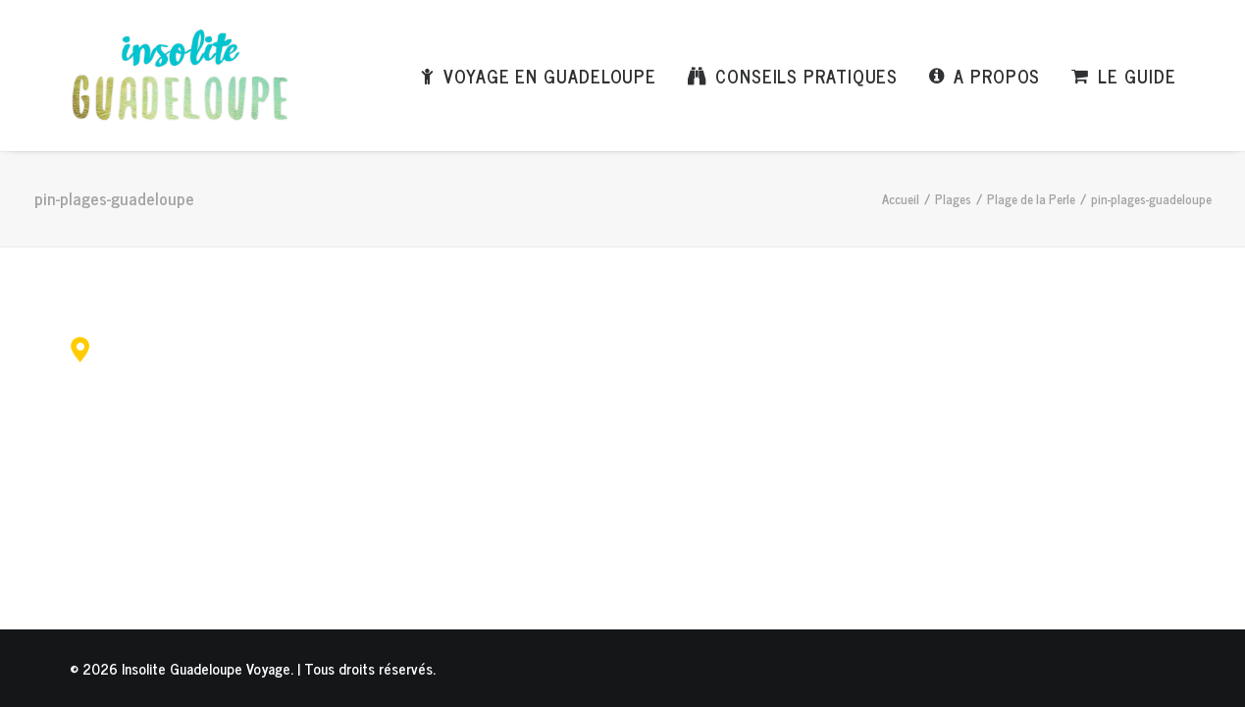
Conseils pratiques (806, 75)
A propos (997, 75)
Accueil (900, 199)
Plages (953, 199)
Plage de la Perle (1031, 199)
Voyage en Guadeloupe (549, 75)
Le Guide (1136, 75)
